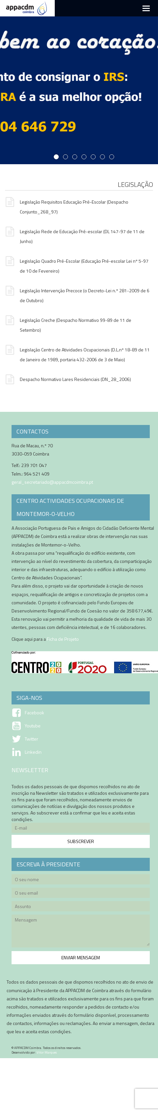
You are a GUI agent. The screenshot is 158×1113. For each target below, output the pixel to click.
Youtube (33, 726)
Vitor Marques (47, 1052)
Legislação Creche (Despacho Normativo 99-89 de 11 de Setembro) (68, 324)
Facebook (34, 713)
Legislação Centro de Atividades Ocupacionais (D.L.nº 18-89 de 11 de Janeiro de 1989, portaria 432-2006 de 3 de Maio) (77, 354)
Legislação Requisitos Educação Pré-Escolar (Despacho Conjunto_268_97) (66, 206)
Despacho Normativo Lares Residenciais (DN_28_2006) (68, 380)
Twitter (31, 739)
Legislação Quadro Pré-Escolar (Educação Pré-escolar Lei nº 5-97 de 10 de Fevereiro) (76, 265)
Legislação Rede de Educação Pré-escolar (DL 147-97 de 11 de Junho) (74, 236)
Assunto (81, 907)
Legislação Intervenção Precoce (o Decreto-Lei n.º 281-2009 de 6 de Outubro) (77, 295)
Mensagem (81, 932)
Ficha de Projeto (63, 638)
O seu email (81, 894)
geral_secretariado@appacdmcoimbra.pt (52, 482)
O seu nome (81, 880)
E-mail (81, 829)
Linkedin (33, 752)
